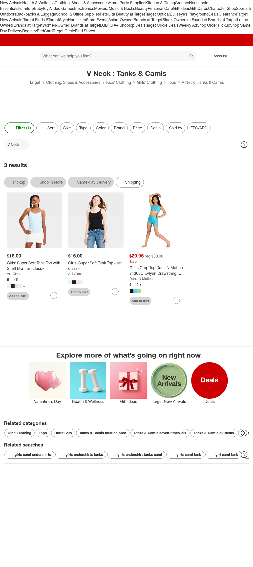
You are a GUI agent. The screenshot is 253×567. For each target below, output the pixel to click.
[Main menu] (28, 56)
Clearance (228, 14)
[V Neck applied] (16, 144)
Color (100, 127)
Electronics (84, 8)
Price (137, 127)
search (191, 56)
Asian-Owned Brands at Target (135, 19)
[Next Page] (244, 145)
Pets (104, 14)
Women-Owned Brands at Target (71, 25)
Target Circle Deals (161, 25)
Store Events (97, 19)
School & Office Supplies (78, 14)
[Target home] (11, 56)
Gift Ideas (181, 8)
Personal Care (160, 8)
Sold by (175, 127)
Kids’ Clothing (118, 82)
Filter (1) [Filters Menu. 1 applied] (19, 128)
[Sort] (47, 127)
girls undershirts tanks (81, 454)
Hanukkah (77, 19)
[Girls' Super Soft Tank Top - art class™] (96, 266)
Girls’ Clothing (149, 82)
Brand (119, 127)
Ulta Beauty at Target (126, 14)
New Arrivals (11, 2)
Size (67, 127)
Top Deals (136, 25)
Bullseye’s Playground (189, 14)
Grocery (182, 2)
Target (34, 82)
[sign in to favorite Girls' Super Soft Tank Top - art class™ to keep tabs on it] (115, 291)
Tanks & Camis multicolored (102, 433)
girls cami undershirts (29, 454)
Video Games (62, 8)
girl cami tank (223, 454)
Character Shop (222, 8)
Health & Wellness (38, 2)
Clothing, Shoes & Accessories (82, 2)
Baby (38, 8)
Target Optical (157, 14)
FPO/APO (198, 127)
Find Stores (85, 30)
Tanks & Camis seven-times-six (160, 433)
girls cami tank (185, 454)
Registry (29, 30)
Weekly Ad (187, 25)
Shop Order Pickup (213, 25)
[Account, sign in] (217, 56)
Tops (172, 82)
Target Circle (64, 30)
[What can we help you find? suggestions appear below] (118, 56)
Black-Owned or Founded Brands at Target (199, 19)
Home (114, 2)
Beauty (141, 8)
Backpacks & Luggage (36, 14)
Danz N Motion (141, 278)
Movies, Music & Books (114, 8)
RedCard (45, 30)
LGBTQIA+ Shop (114, 25)
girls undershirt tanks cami (136, 454)
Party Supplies (132, 2)
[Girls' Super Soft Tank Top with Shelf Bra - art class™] (34, 266)
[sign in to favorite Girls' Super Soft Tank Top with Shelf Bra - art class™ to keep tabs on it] (53, 295)
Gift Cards (199, 8)
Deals (214, 14)
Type (83, 127)
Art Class (14, 274)
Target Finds (34, 19)
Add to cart (18, 296)
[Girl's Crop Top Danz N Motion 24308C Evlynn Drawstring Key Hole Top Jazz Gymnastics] (157, 270)
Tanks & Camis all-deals (214, 433)
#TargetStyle (57, 19)
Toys (46, 8)
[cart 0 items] (242, 56)
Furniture (26, 8)
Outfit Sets (63, 433)
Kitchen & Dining (160, 2)
